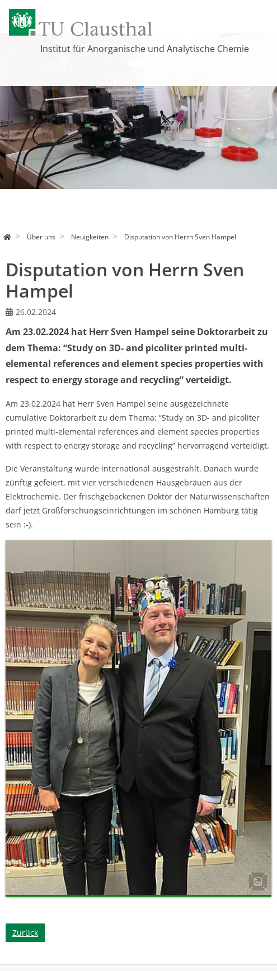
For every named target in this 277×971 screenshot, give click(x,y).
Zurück (25, 932)
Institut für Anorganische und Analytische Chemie (144, 49)
